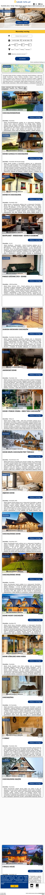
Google (25, 876)
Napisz (43, 894)
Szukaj (22, 59)
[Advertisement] (22, 821)
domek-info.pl (22, 2)
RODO (2, 883)
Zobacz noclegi (35, 117)
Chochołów (6, 94)
